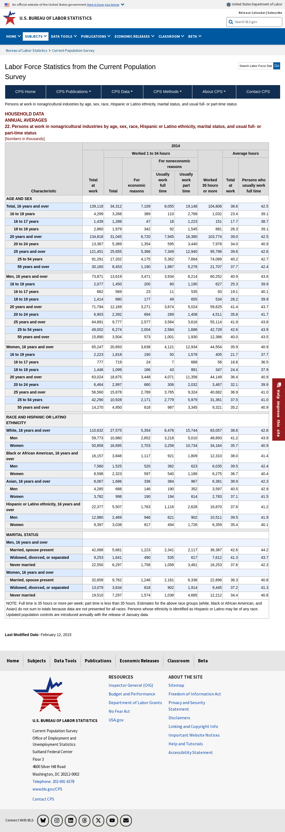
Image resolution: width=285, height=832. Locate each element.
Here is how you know (103, 4)
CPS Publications (72, 91)
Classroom (178, 661)
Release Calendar (252, 13)
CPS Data (121, 91)
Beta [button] (193, 36)
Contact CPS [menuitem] (258, 91)
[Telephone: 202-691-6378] (67, 782)
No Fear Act (119, 711)
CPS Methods (166, 91)
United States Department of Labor (254, 4)
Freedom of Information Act (195, 693)
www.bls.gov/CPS (47, 789)
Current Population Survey (73, 50)
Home (13, 661)
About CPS (212, 91)
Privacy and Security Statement (187, 706)
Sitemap (176, 685)
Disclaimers (179, 717)
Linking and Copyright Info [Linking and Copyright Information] (193, 726)
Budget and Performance (132, 693)
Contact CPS (43, 799)
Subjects (36, 661)
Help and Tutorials (186, 743)
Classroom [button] (169, 36)
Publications (98, 661)
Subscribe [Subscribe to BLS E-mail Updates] (274, 13)
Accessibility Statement (191, 752)
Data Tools (65, 661)
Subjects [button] (34, 36)
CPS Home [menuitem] (25, 91)
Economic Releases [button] (133, 36)
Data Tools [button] (62, 36)
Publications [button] (94, 36)
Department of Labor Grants (135, 702)
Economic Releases (139, 661)
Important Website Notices (194, 735)
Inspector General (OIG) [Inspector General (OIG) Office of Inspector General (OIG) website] (131, 685)
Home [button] (11, 36)
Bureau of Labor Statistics (26, 50)
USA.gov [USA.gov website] (116, 720)
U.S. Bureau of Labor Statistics (56, 18)
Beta (203, 661)
